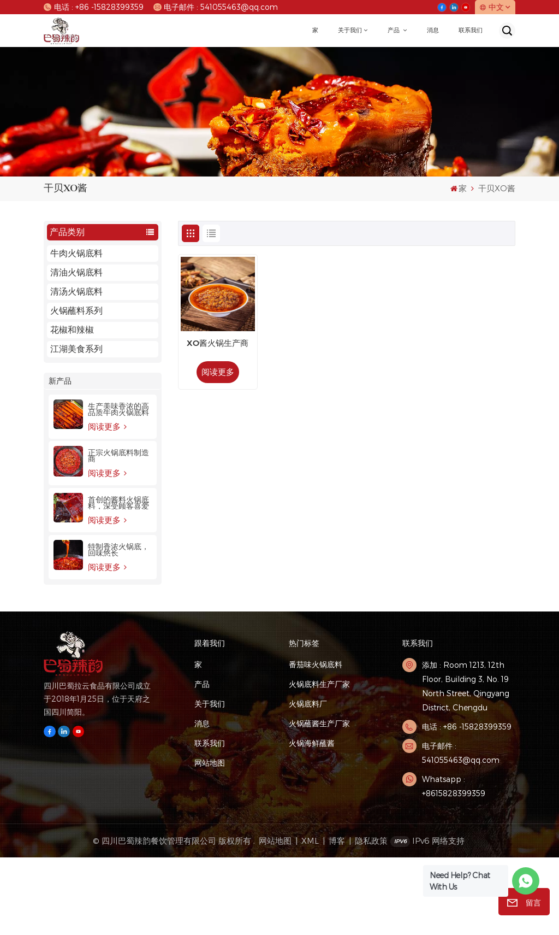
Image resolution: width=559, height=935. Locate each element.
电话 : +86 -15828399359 (94, 6)
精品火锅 (67, 425)
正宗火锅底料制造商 (118, 533)
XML (310, 918)
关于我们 (350, 30)
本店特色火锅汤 (80, 406)
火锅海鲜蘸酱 (312, 820)
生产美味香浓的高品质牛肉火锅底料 (118, 486)
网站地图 (209, 840)
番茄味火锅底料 (315, 741)
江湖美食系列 (76, 349)
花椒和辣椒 (72, 330)
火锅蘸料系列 (76, 310)
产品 (394, 30)
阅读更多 (107, 503)
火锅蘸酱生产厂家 (319, 800)
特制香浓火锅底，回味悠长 (118, 627)
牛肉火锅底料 (76, 253)
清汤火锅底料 (76, 291)
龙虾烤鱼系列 (76, 387)
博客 (337, 918)
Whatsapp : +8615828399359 (453, 863)
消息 (433, 30)
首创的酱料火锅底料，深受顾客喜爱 (118, 580)
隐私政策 (371, 918)
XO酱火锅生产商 (217, 343)
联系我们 (471, 30)
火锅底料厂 (308, 781)
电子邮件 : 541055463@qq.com (215, 6)
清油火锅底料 (76, 272)
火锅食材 (67, 368)
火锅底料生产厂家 (319, 761)
